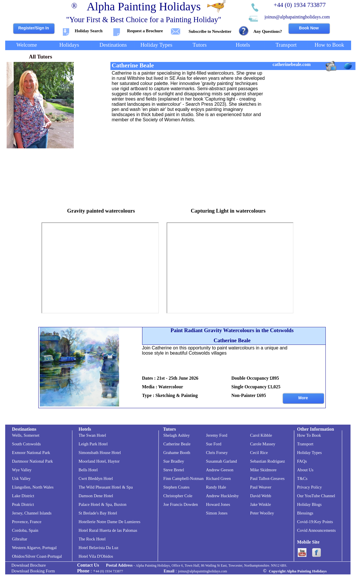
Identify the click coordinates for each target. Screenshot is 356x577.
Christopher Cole (178, 495)
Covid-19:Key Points (315, 521)
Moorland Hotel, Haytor (99, 461)
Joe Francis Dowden (180, 504)
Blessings (305, 513)
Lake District (23, 495)
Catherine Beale (177, 444)
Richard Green (218, 478)
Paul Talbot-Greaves (267, 478)
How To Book (309, 435)
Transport (305, 444)
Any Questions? (267, 31)
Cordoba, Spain (25, 530)
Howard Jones (218, 504)
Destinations (24, 429)
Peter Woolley (262, 513)
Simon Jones (217, 513)
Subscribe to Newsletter (210, 31)
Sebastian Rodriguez (267, 461)
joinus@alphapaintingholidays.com (297, 16)
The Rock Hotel (92, 539)
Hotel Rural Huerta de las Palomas (108, 530)
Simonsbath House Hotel (100, 452)
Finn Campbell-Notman (183, 478)
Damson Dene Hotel (96, 495)
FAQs (302, 461)
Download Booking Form (33, 571)
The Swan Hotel (92, 435)
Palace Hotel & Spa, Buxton (103, 504)
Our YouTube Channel (316, 495)
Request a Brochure (145, 31)
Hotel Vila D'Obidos (96, 556)
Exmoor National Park (31, 452)
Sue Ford (213, 444)
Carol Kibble (261, 435)
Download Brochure (29, 565)
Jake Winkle (260, 504)
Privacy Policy (309, 487)
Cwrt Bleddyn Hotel (96, 478)
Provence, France (27, 521)
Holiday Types (309, 452)
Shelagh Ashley (176, 435)
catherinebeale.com (292, 64)
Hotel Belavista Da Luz (98, 547)
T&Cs (302, 478)
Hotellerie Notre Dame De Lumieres (110, 521)
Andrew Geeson (219, 470)
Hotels (85, 429)
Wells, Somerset (25, 435)
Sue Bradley (173, 461)
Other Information (315, 429)
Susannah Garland (221, 461)
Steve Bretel (173, 470)
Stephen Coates (176, 487)
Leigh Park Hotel (93, 444)
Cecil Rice (259, 452)
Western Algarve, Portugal (34, 547)
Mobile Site (308, 542)
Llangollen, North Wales (33, 487)
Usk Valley (21, 478)
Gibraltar (19, 539)
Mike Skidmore (263, 470)
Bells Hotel (88, 470)
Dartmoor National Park (32, 461)
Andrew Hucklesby (222, 495)
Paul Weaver (261, 487)
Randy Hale (216, 487)
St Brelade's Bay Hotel (98, 513)
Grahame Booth (176, 452)
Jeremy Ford (216, 435)
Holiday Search (88, 31)
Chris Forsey (217, 452)
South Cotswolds (26, 444)
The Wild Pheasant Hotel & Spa (106, 487)
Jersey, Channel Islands (32, 513)
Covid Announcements (316, 530)
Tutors (169, 429)
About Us (305, 470)
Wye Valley (22, 470)
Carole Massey (263, 444)
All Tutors (40, 57)
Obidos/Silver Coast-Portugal (37, 556)
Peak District (23, 504)
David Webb (260, 495)
